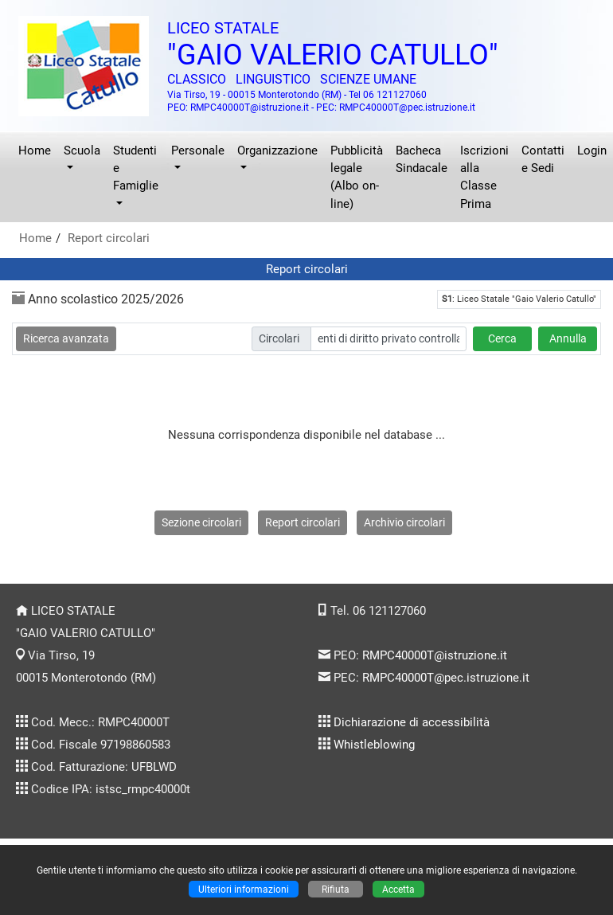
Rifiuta (335, 889)
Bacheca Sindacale (421, 159)
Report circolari (109, 238)
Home (34, 150)
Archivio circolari (404, 522)
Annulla (568, 338)
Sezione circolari (201, 522)
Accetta (398, 889)
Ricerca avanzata (66, 338)
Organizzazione (277, 150)
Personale (198, 150)
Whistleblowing (374, 744)
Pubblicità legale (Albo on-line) (356, 177)
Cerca (502, 338)
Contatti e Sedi (542, 159)
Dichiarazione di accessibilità (412, 722)
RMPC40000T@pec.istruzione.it (445, 678)
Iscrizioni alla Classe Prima (484, 177)
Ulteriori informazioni (243, 889)
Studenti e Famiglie (135, 168)
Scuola (82, 150)
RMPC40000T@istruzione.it (434, 655)
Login (592, 150)
